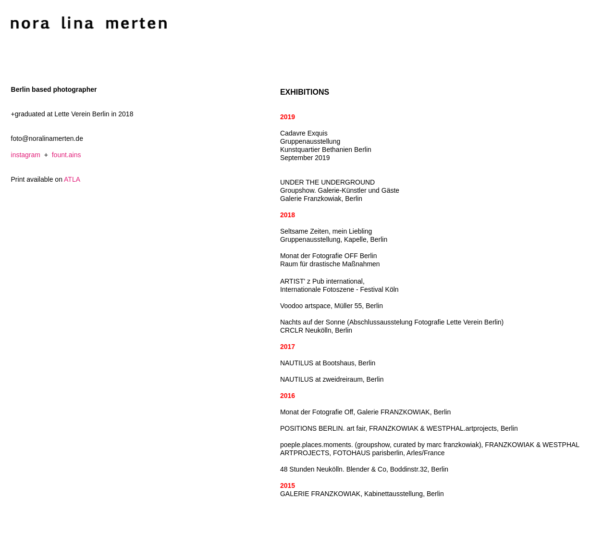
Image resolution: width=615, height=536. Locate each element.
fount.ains (66, 155)
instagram (25, 155)
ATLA (72, 179)
